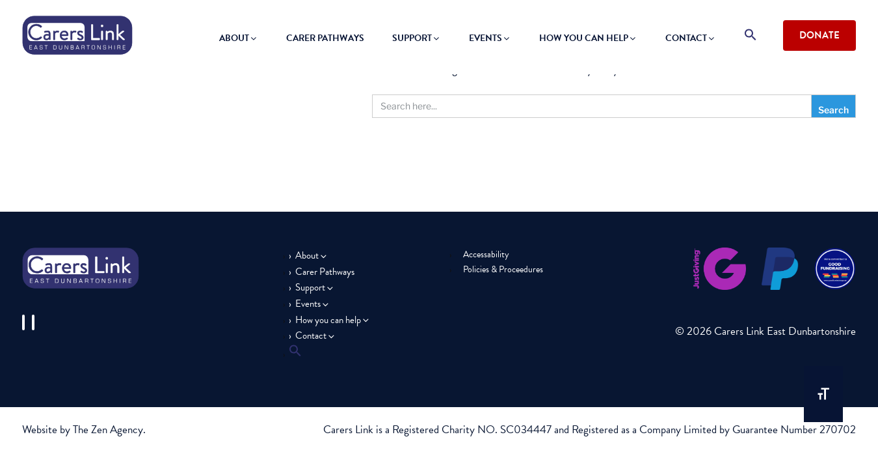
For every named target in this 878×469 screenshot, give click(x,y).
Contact (690, 38)
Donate (819, 35)
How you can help (588, 38)
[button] (750, 35)
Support (416, 38)
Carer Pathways (325, 38)
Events (490, 38)
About (238, 38)
